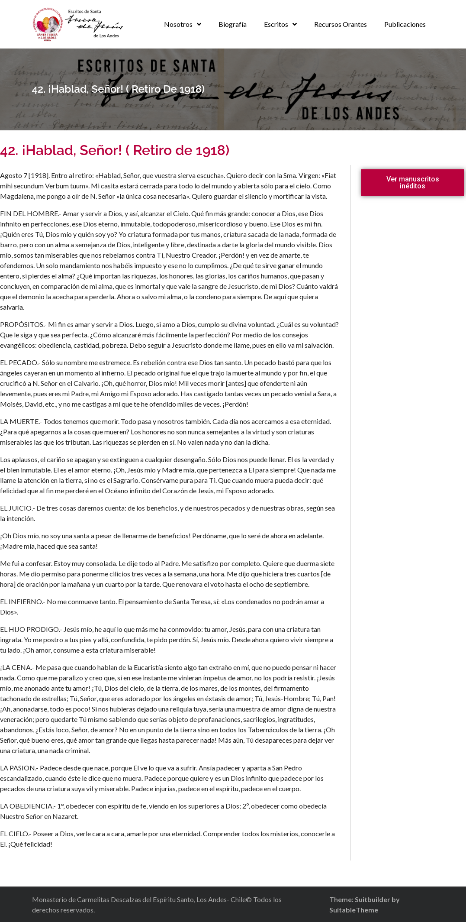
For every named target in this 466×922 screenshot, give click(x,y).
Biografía (233, 24)
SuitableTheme (353, 910)
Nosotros (178, 24)
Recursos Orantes (340, 24)
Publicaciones (405, 24)
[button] (412, 182)
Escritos (276, 24)
